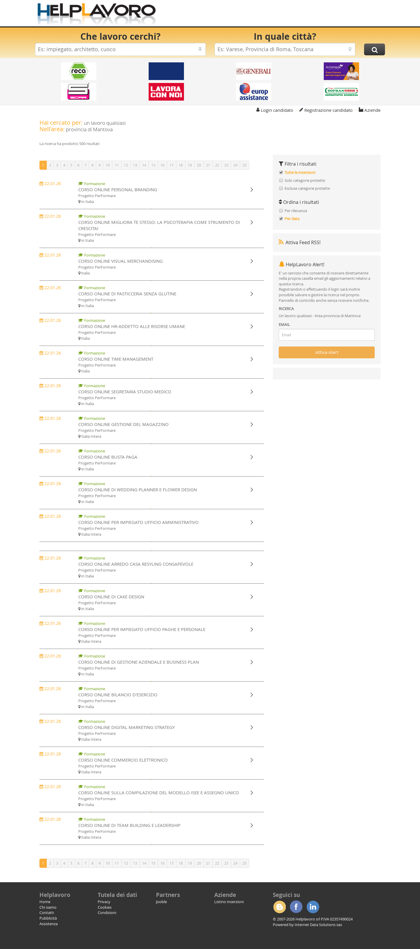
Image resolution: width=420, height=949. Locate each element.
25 (245, 165)
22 (217, 165)
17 (172, 165)
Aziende (372, 110)
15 (153, 165)
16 (162, 165)
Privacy (104, 901)
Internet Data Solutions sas (318, 924)
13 (135, 165)
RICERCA (286, 308)
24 (235, 165)
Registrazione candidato (328, 110)
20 (199, 165)
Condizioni (107, 912)
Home (44, 901)
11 (117, 165)
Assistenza (48, 923)
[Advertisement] (278, 14)
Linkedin (312, 906)
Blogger (279, 906)
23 (226, 165)
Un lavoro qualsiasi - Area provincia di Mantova (320, 315)
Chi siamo (48, 907)
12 (126, 165)
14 (144, 165)
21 (208, 165)
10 (108, 165)
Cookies (105, 907)
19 (190, 165)
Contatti (46, 912)
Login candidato (277, 110)
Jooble (161, 901)
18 (181, 165)
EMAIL (284, 324)
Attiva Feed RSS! (300, 242)
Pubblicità (48, 918)
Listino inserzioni (229, 901)
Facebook (296, 906)
